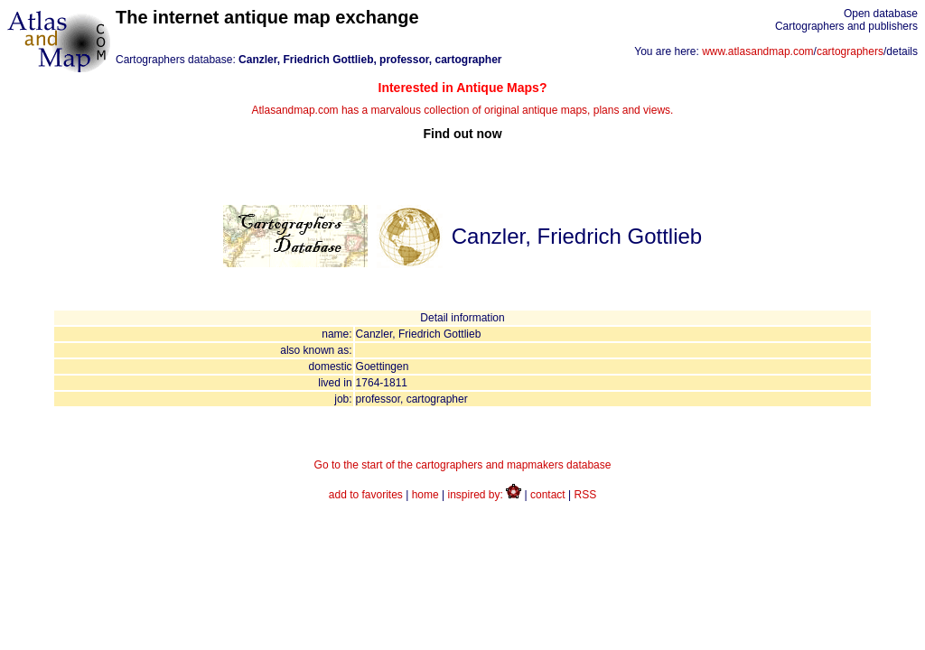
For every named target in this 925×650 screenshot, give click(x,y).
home (425, 494)
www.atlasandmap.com (757, 51)
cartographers (850, 51)
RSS (586, 494)
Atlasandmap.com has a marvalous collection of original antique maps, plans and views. (462, 110)
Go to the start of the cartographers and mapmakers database (463, 465)
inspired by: (485, 494)
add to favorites (366, 494)
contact (547, 494)
